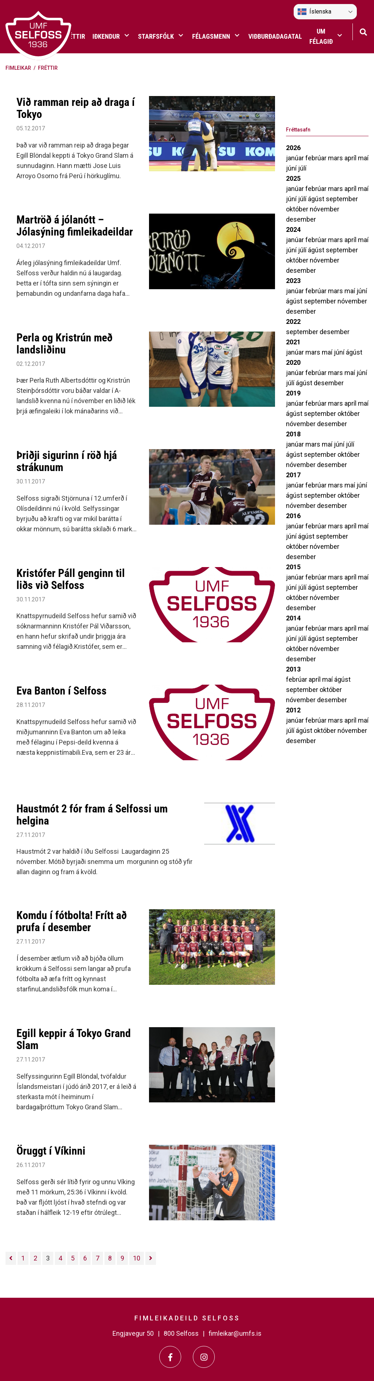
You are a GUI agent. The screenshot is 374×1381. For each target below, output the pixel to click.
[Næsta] (150, 1258)
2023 (293, 280)
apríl (351, 158)
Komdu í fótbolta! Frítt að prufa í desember (71, 921)
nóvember (324, 209)
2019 (293, 393)
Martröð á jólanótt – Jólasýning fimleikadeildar (74, 225)
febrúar (316, 158)
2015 (293, 567)
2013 (293, 669)
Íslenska (314, 11)
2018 (293, 434)
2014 (293, 618)
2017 (293, 475)
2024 (293, 229)
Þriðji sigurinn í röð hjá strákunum (66, 461)
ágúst (317, 199)
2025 (293, 178)
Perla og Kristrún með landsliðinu (64, 343)
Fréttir (48, 68)
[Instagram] (204, 1357)
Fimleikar (18, 68)
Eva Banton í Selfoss (61, 690)
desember (301, 219)
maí (363, 158)
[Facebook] (170, 1357)
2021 (293, 342)
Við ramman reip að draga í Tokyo (75, 108)
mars (336, 158)
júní (292, 168)
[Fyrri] (10, 1258)
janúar (295, 158)
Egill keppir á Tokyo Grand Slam (73, 1039)
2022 (293, 321)
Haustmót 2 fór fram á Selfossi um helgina (92, 814)
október (298, 209)
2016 (293, 516)
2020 (293, 362)
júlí (302, 168)
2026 (293, 148)
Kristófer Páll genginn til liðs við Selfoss (70, 579)
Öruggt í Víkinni (50, 1150)
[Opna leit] (363, 31)
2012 (293, 710)
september (342, 199)
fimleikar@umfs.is (235, 1333)
